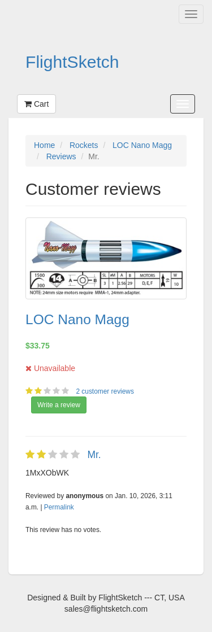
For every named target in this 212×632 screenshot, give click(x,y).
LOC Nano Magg (142, 145)
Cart (36, 103)
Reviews (61, 156)
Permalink (59, 507)
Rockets (84, 145)
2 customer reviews (106, 391)
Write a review (58, 405)
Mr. (94, 454)
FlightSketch (72, 62)
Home (44, 145)
